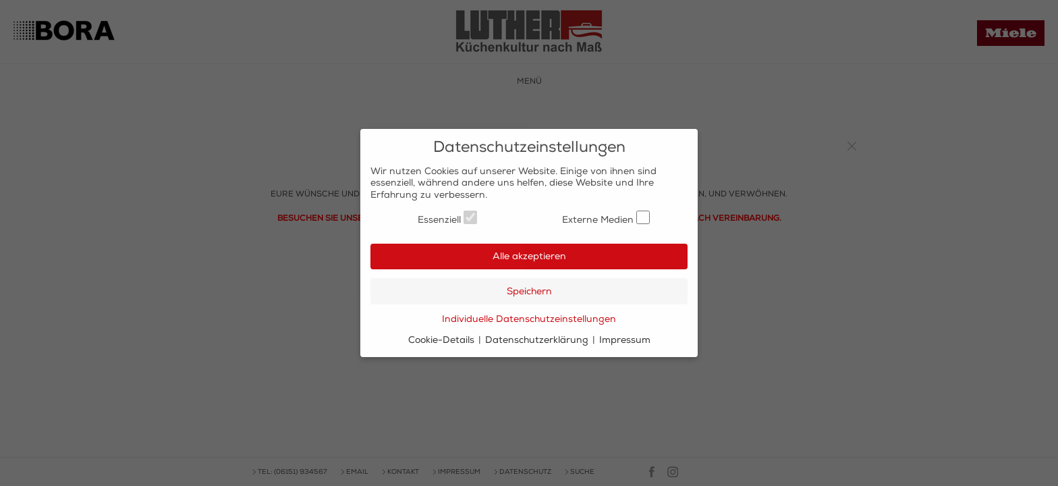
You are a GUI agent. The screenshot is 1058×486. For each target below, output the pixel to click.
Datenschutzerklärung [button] (538, 340)
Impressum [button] (624, 340)
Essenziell (447, 218)
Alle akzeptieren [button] (529, 256)
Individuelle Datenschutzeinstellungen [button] (529, 319)
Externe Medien (606, 218)
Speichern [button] (529, 291)
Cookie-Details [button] (442, 340)
